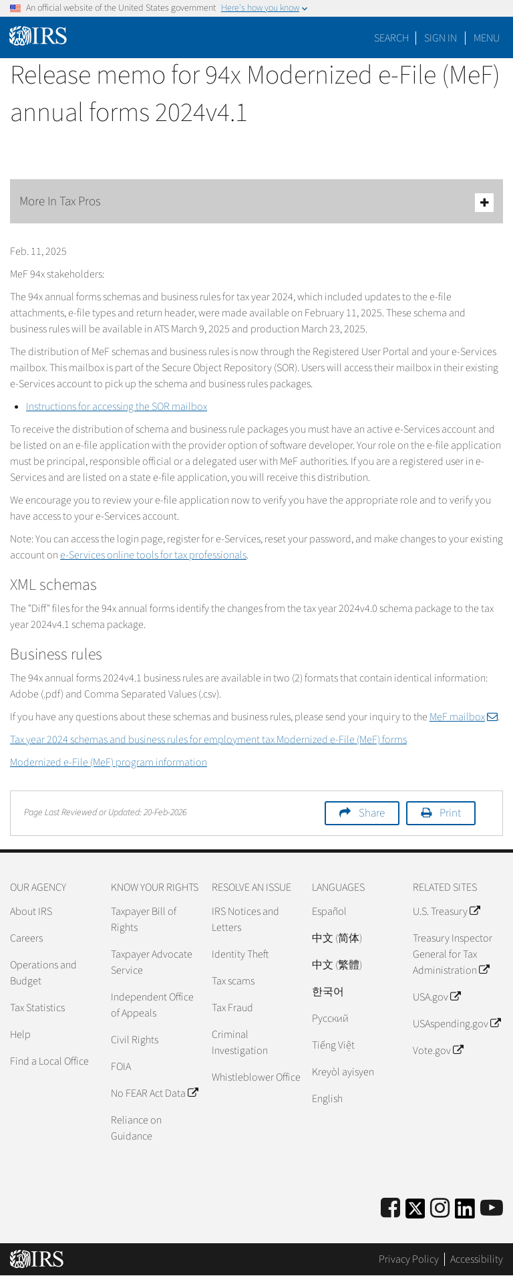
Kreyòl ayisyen (343, 1072)
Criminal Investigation (240, 1042)
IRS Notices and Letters (245, 919)
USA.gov (436, 997)
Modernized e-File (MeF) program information (108, 762)
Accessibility (476, 1259)
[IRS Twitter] (415, 1212)
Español (329, 911)
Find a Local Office (49, 1061)
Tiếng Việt (333, 1045)
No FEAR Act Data (154, 1093)
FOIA (121, 1066)
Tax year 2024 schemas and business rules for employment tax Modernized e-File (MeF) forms (208, 739)
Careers (26, 938)
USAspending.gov (456, 1024)
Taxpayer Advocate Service (151, 962)
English (327, 1098)
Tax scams (233, 981)
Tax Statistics (37, 1007)
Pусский (330, 1018)
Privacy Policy (409, 1259)
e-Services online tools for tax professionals (153, 555)
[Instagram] (440, 1208)
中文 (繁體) (337, 965)
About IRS (31, 911)
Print (450, 813)
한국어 (328, 991)
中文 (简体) (337, 938)
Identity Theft (240, 954)
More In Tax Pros (256, 202)
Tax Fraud (232, 1007)
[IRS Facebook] (390, 1208)
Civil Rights (134, 1040)
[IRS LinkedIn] (465, 1212)
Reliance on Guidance (136, 1128)
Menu (487, 38)
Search (391, 38)
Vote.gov (438, 1050)
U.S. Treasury (446, 911)
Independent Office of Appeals (152, 1005)
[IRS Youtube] (491, 1208)
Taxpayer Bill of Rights (143, 919)
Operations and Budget (43, 973)
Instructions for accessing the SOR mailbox (116, 406)
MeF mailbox (464, 717)
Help (20, 1034)
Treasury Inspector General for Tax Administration (452, 954)
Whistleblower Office (256, 1077)
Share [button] (372, 813)
